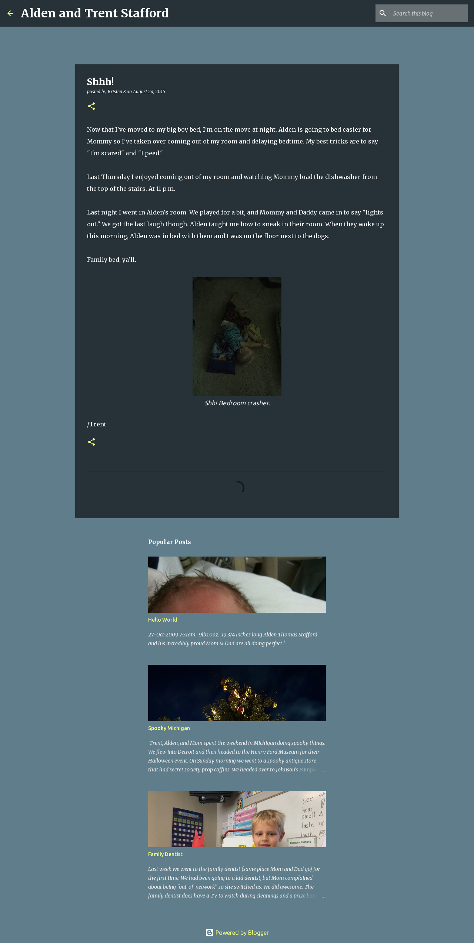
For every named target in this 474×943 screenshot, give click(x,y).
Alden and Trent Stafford (95, 13)
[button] (91, 107)
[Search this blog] (429, 13)
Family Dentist (165, 854)
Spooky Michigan (169, 728)
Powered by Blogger (237, 932)
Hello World (162, 620)
